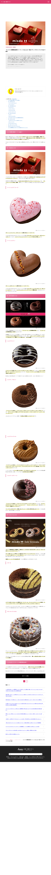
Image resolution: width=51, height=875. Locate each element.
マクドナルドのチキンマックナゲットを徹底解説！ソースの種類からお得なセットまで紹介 (22, 726)
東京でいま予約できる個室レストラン (13, 734)
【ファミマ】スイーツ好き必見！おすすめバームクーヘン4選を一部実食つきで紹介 (21, 730)
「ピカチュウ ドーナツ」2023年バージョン (15, 120)
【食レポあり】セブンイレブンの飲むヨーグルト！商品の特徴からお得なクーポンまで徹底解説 (23, 722)
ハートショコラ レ (11, 104)
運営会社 (7, 756)
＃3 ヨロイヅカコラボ (12, 113)
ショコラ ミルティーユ (12, 111)
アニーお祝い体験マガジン (6, 1)
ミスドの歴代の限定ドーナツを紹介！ (14, 100)
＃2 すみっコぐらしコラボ (12, 124)
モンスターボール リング (12, 123)
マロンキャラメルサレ (12, 116)
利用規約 (26, 756)
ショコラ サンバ (11, 107)
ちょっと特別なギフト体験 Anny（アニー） (37, 756)
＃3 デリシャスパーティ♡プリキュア (14, 126)
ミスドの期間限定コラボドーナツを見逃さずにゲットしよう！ (18, 127)
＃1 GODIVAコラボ (11, 101)
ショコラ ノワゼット (11, 108)
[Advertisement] (25, 12)
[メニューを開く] (48, 2)
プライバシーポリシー (14, 756)
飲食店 (14, 47)
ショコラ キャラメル (11, 110)
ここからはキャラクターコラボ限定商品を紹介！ (16, 117)
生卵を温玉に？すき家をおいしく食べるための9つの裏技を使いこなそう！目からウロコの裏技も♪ (24, 699)
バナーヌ (9, 114)
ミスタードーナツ (9, 47)
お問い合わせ (21, 756)
